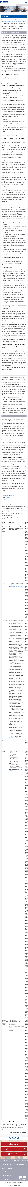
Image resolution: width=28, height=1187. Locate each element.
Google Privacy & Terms (14, 737)
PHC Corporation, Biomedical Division (8, 5)
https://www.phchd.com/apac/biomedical (13, 21)
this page (21, 28)
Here (13, 493)
